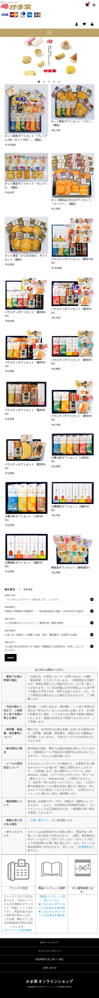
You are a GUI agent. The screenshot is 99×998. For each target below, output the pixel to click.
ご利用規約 (82, 846)
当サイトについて (49, 942)
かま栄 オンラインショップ (49, 981)
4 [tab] (54, 82)
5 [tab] (59, 82)
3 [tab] (49, 82)
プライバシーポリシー (49, 951)
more (11, 657)
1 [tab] (39, 82)
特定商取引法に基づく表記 (50, 959)
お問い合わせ (50, 967)
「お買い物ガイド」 (40, 820)
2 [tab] (44, 82)
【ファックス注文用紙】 (18, 930)
